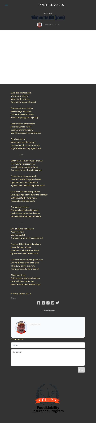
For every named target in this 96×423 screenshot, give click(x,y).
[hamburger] (6, 5)
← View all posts (48, 310)
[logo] (51, 5)
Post (81, 370)
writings (48, 13)
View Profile (35, 324)
